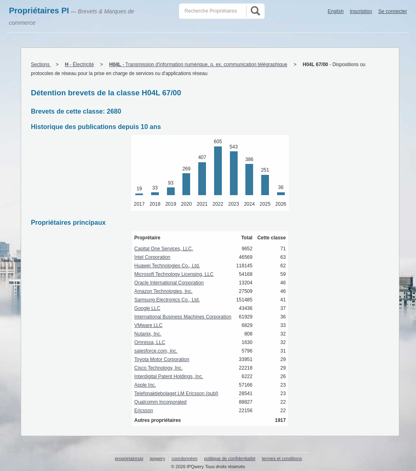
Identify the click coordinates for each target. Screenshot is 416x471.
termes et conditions (282, 458)
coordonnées (184, 458)
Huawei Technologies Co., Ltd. (167, 266)
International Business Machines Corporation (183, 317)
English (336, 11)
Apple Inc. (145, 385)
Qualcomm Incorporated (160, 402)
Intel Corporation (152, 257)
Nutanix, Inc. (148, 334)
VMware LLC (148, 325)
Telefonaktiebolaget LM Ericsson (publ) (176, 393)
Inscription (361, 11)
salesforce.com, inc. (156, 351)
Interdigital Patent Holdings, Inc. (168, 376)
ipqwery (157, 458)
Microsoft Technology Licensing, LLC (174, 274)
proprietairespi (129, 458)
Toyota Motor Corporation (161, 359)
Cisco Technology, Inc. (158, 368)
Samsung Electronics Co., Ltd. (167, 300)
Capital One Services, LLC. (163, 249)
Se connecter (392, 11)
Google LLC (147, 308)
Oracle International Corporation (169, 283)
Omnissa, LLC (149, 342)
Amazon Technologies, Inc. (163, 291)
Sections (41, 64)
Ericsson (143, 410)
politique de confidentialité (230, 458)
